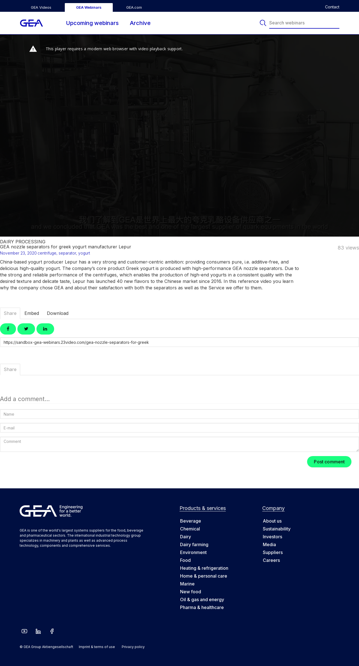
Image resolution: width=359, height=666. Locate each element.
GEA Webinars (89, 7)
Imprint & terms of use (97, 647)
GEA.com (134, 7)
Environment (193, 552)
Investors (272, 536)
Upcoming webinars (92, 23)
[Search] (263, 23)
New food (190, 591)
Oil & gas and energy (202, 599)
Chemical (190, 529)
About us (272, 521)
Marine (187, 584)
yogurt (84, 253)
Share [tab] (10, 313)
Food (185, 560)
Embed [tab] (31, 313)
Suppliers (273, 552)
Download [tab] (57, 313)
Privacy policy (133, 647)
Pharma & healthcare (202, 607)
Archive (140, 23)
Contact (332, 7)
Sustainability (277, 529)
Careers (271, 560)
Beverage (190, 521)
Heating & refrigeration (204, 568)
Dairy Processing (22, 241)
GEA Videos (41, 7)
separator (67, 253)
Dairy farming (194, 544)
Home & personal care (203, 576)
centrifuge (47, 253)
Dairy (185, 536)
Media (269, 544)
